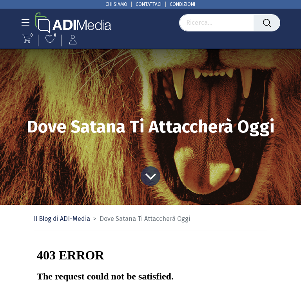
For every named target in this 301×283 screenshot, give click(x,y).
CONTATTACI (148, 4)
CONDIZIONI (182, 4)
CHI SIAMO (116, 4)
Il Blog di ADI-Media (62, 218)
